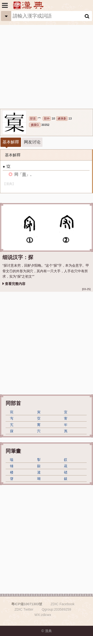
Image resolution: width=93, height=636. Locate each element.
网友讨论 (32, 142)
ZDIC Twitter (23, 609)
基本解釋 (10, 142)
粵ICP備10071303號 (26, 604)
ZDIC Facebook (62, 604)
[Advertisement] (46, 59)
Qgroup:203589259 (56, 609)
